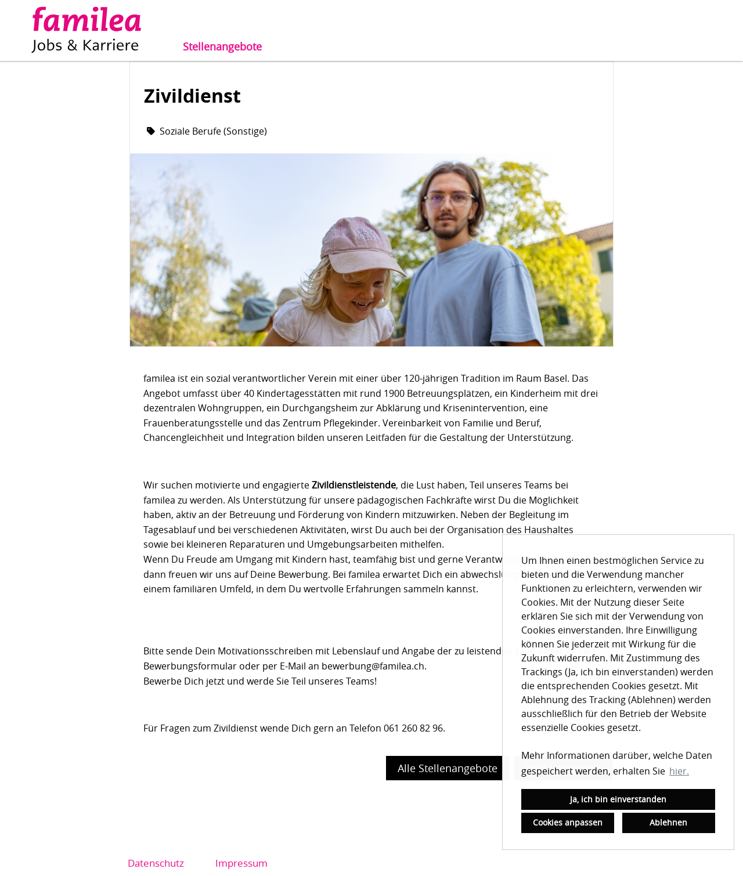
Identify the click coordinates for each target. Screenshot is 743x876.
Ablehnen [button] (668, 822)
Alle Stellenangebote (447, 768)
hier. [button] (679, 771)
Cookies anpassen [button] (568, 822)
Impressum (241, 863)
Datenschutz (156, 863)
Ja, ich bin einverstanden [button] (618, 799)
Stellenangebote (222, 46)
